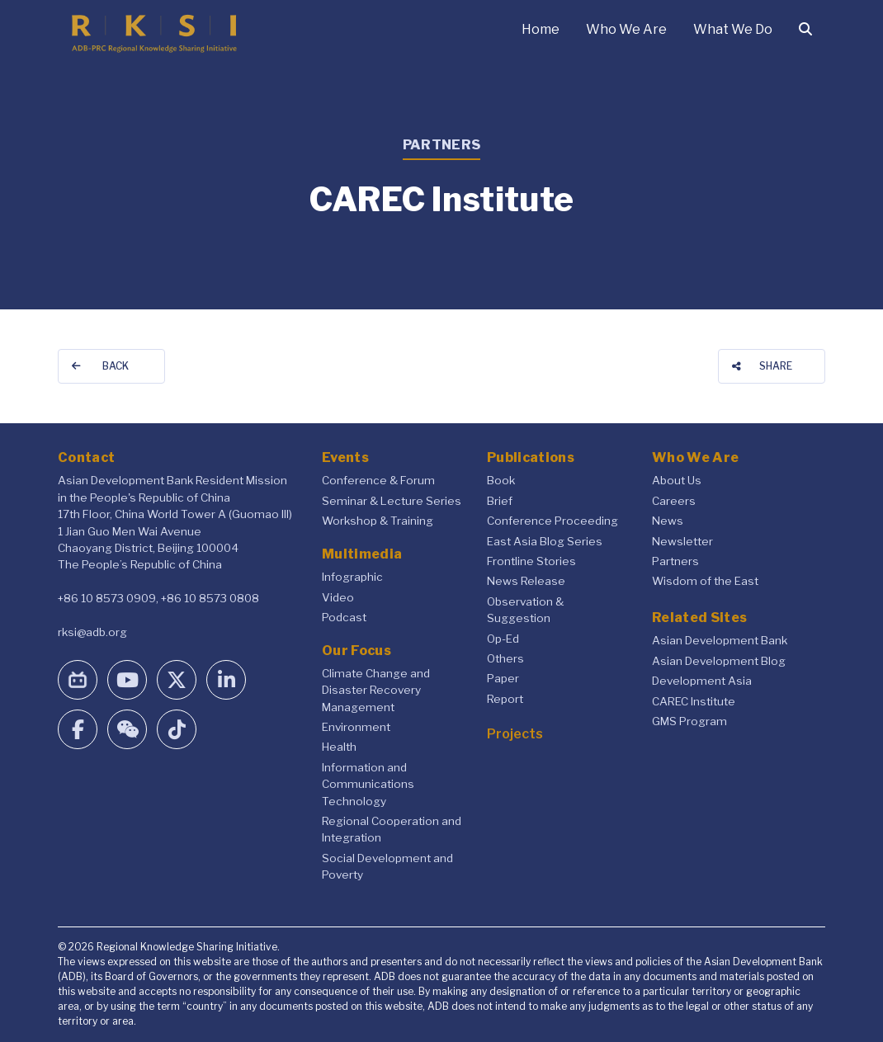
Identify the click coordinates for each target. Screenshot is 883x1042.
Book (501, 480)
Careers (674, 500)
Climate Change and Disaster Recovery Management (376, 690)
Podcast (344, 617)
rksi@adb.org (92, 632)
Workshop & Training (377, 520)
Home (541, 29)
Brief (499, 500)
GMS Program (689, 721)
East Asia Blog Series (544, 541)
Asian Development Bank (719, 640)
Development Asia (702, 680)
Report (505, 698)
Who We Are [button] (626, 29)
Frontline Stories (531, 561)
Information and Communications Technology (368, 784)
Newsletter (682, 541)
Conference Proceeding (552, 520)
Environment (356, 726)
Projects (515, 734)
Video (338, 597)
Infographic (352, 576)
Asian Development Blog (719, 660)
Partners (675, 561)
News (667, 520)
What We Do (732, 29)
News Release (526, 580)
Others (505, 658)
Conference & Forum (378, 480)
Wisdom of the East (705, 580)
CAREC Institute (693, 701)
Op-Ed (503, 638)
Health (339, 746)
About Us (676, 480)
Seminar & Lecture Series (391, 500)
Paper (503, 678)
